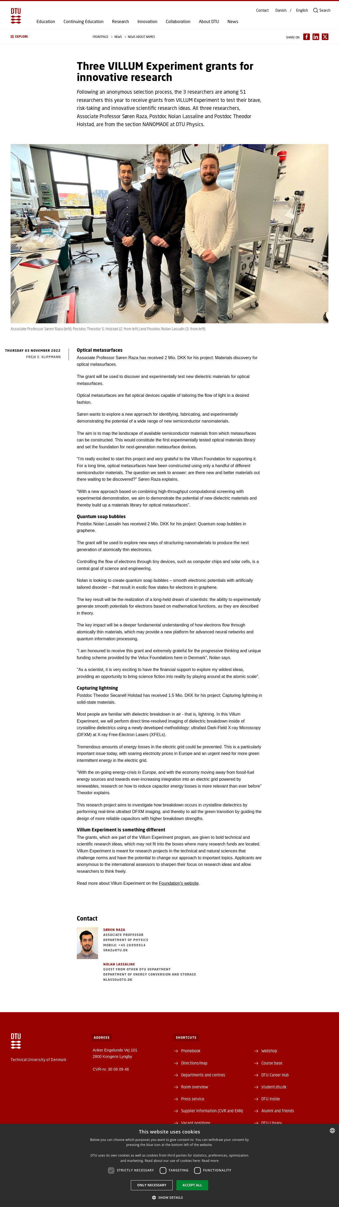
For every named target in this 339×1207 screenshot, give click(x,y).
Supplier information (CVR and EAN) (212, 1110)
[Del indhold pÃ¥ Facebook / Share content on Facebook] (306, 36)
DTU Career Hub (275, 1074)
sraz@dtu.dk (115, 950)
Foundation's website (179, 883)
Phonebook (190, 1050)
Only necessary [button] (151, 1185)
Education (46, 21)
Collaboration (178, 21)
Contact (262, 10)
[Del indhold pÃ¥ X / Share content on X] (325, 36)
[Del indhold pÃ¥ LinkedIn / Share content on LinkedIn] (316, 36)
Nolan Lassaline (119, 964)
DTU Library (271, 1122)
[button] (46, 36)
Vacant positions (195, 1122)
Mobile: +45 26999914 (124, 945)
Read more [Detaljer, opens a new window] (210, 1160)
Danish (281, 10)
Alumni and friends (277, 1110)
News (233, 21)
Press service (192, 1098)
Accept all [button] (192, 1185)
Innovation (147, 21)
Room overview (194, 1086)
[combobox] (332, 1130)
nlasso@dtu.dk (117, 980)
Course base (271, 1062)
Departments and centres (203, 1074)
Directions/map (194, 1062)
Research (120, 21)
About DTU (209, 21)
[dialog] (169, 1165)
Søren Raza (114, 930)
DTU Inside (270, 1098)
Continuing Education (84, 21)
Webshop (269, 1050)
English (302, 10)
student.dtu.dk (273, 1086)
